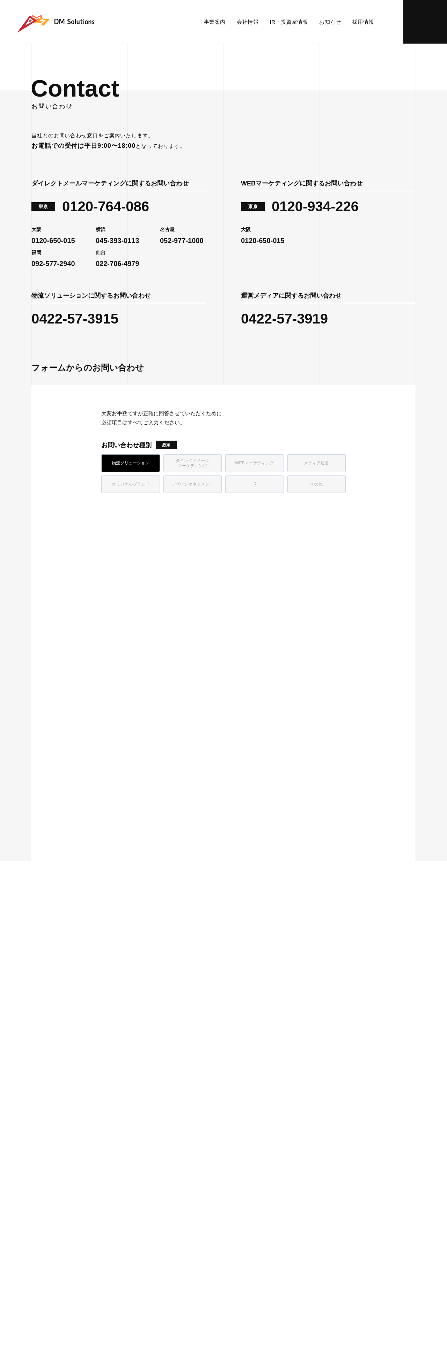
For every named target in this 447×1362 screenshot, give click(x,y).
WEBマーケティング (53, 1168)
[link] (318, 419)
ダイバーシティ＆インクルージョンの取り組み (167, 1200)
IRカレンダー (238, 1195)
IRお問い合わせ (240, 1222)
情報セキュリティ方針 (119, 1276)
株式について (238, 1186)
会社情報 (251, 21)
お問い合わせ (425, 22)
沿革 (133, 1177)
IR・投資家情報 (290, 21)
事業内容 (44, 1138)
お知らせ (330, 21)
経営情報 (234, 1159)
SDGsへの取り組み (148, 1186)
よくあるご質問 (241, 1213)
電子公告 (234, 1231)
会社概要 (138, 1159)
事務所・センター (146, 1168)
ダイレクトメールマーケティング (67, 1159)
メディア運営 (46, 1177)
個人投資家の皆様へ (245, 1204)
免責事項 (234, 1240)
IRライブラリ (238, 1177)
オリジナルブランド (53, 1186)
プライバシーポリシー (55, 1276)
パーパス (138, 1150)
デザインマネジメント (56, 1195)
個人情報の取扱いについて (187, 1276)
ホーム (38, 932)
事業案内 (218, 21)
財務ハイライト (241, 1168)
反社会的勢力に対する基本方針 (266, 1276)
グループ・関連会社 (148, 1213)
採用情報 (363, 21)
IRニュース (236, 1150)
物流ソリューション (53, 1150)
